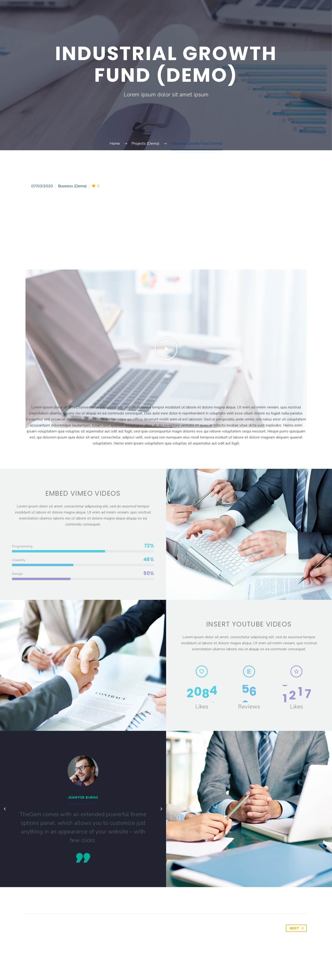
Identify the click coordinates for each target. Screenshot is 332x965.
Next (298, 928)
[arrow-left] (5, 809)
